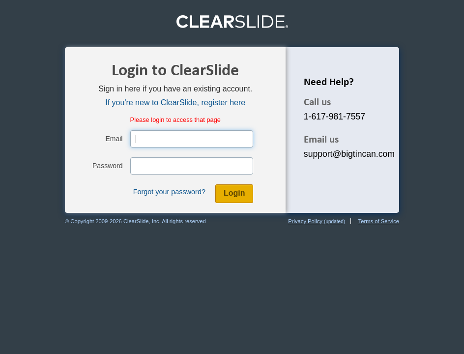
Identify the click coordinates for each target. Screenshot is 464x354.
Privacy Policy (316, 221)
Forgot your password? (169, 192)
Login (234, 193)
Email (113, 139)
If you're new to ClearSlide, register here (175, 102)
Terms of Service (378, 221)
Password (107, 166)
